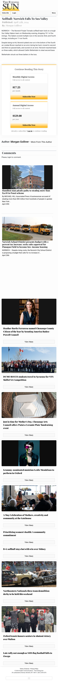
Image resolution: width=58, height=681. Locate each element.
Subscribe (5, 13)
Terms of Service (24, 669)
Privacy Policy (34, 669)
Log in (30, 131)
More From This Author (41, 142)
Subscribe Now (29, 97)
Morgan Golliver (20, 141)
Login (14, 13)
